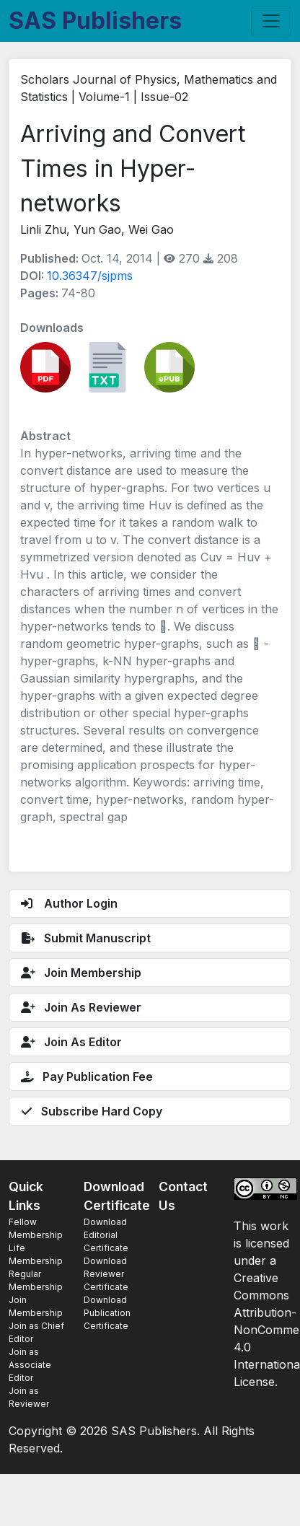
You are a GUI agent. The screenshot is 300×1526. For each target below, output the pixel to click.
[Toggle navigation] (271, 20)
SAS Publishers (95, 20)
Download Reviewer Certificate (106, 1273)
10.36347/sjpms (90, 275)
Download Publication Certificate (107, 1312)
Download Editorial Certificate (106, 1234)
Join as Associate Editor (30, 1364)
